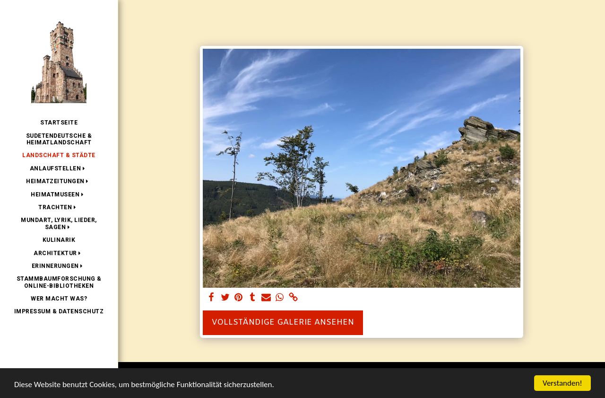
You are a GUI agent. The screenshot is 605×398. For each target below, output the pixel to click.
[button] (59, 168)
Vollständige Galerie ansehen (283, 323)
